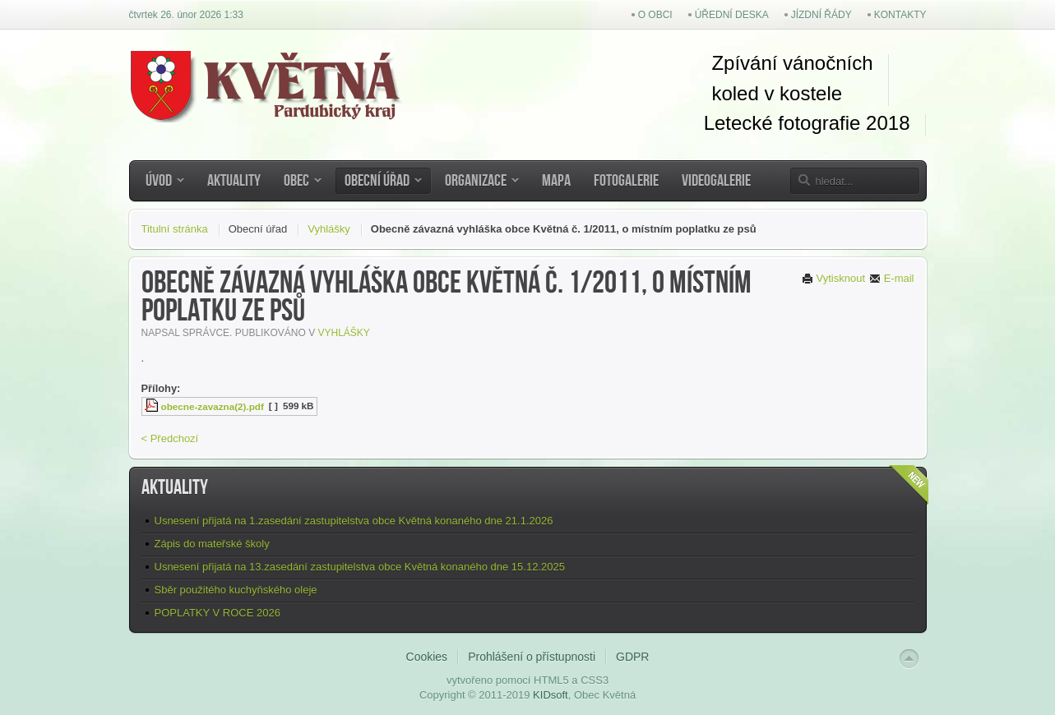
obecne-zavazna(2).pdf (212, 406)
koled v (742, 93)
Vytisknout (833, 278)
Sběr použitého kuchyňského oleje (236, 590)
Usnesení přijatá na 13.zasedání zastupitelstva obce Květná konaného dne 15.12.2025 (360, 566)
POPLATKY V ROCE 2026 (217, 613)
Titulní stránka (174, 229)
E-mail (891, 278)
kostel (802, 93)
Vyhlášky (329, 229)
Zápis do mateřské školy (212, 543)
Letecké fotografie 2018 (807, 123)
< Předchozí (170, 438)
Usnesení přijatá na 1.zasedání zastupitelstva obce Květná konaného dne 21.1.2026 (354, 520)
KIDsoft (550, 695)
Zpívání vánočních (791, 63)
